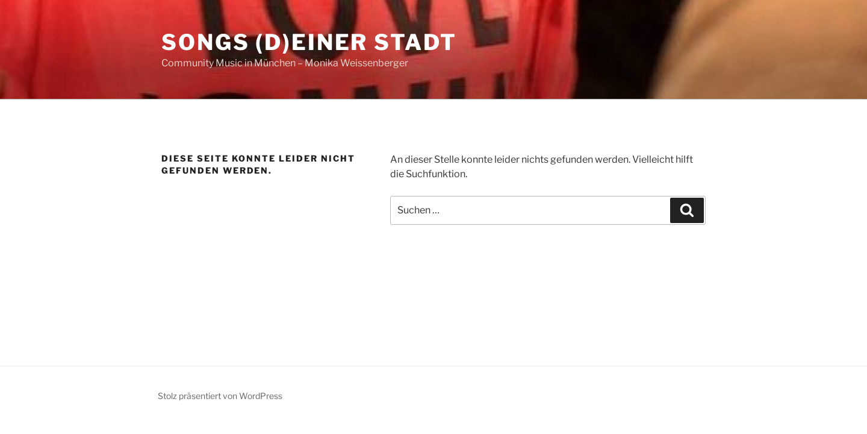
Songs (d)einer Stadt (309, 42)
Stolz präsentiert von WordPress (220, 396)
